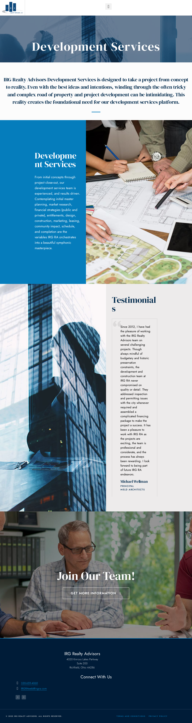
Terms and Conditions (131, 716)
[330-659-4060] (17, 683)
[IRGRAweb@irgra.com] (17, 688)
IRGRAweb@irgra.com (34, 688)
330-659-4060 (29, 683)
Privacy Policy (158, 716)
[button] (108, 6)
